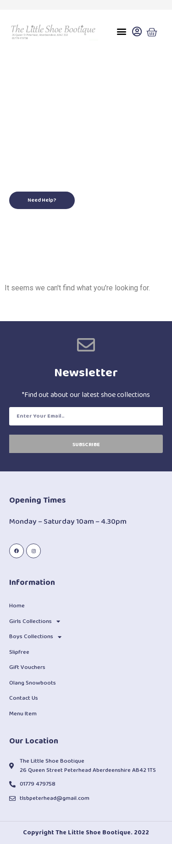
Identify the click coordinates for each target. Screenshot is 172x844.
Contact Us (23, 698)
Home (17, 606)
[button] (121, 31)
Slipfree (19, 652)
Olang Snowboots (32, 683)
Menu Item (23, 714)
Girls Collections (34, 621)
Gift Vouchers (27, 667)
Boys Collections (35, 637)
